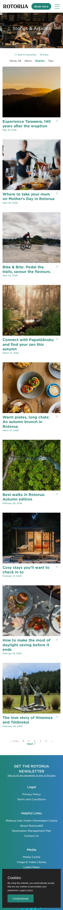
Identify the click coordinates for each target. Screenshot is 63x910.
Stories (40, 60)
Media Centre (31, 856)
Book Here (41, 6)
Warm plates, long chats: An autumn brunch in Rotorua (26, 421)
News (28, 60)
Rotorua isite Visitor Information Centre (31, 820)
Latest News (32, 867)
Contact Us (31, 835)
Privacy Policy (31, 794)
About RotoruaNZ (31, 825)
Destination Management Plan (31, 830)
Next (31, 744)
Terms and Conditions (31, 799)
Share (44, 55)
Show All (15, 60)
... (52, 741)
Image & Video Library (31, 862)
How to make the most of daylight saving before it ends (26, 644)
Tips (51, 60)
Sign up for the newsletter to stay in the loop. (32, 775)
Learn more (26, 890)
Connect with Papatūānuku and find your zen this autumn (28, 344)
